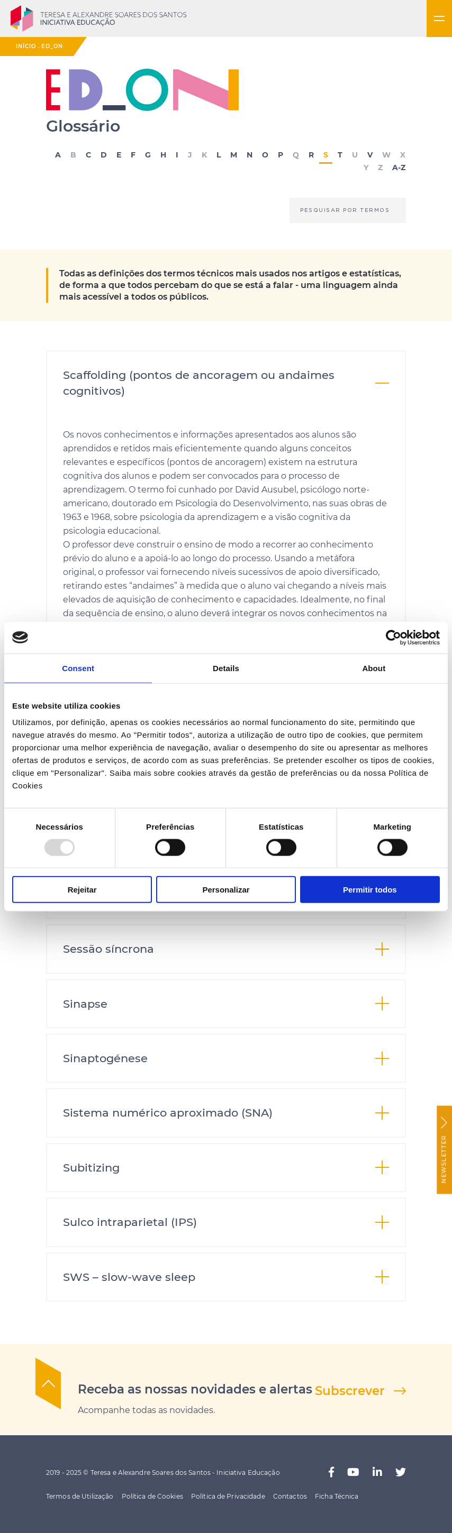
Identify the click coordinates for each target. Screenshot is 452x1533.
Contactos (290, 1496)
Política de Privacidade (228, 1496)
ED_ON (52, 46)
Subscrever (350, 1390)
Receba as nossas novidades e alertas (195, 1389)
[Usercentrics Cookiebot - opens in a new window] (393, 637)
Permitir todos (370, 889)
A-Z (398, 168)
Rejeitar (82, 889)
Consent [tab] (78, 667)
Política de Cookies (152, 1496)
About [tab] (373, 667)
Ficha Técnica (337, 1496)
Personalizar (225, 889)
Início (26, 46)
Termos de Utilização (79, 1496)
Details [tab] (226, 667)
